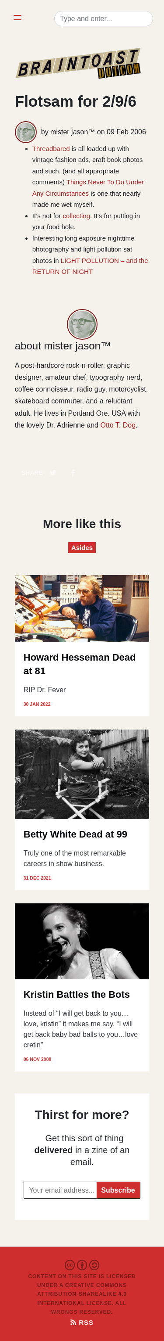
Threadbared (51, 148)
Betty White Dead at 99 (75, 834)
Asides (82, 547)
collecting (77, 215)
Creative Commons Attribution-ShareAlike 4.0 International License (82, 1294)
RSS (82, 1322)
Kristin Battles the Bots (77, 994)
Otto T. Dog (118, 425)
